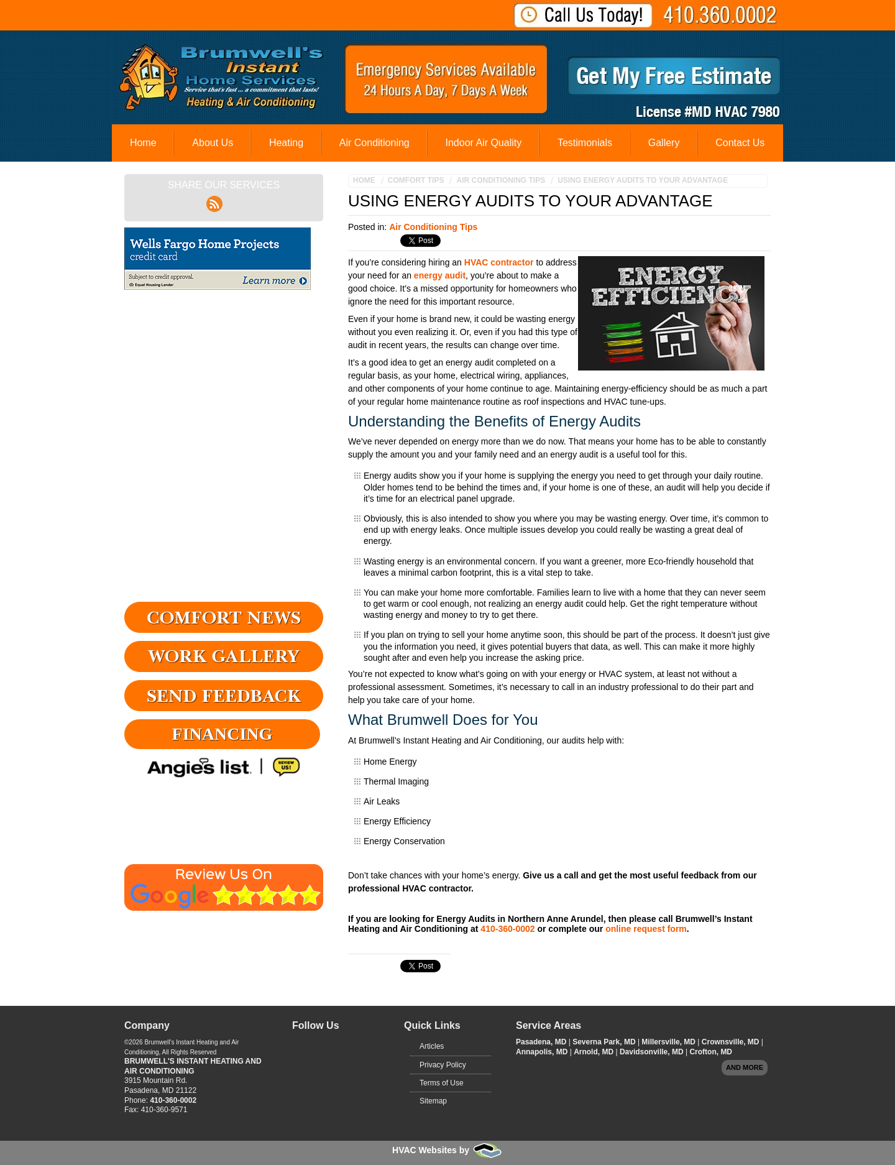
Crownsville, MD (731, 1042)
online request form (646, 929)
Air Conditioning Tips (500, 180)
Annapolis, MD (543, 1052)
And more (744, 1067)
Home (143, 142)
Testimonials (585, 142)
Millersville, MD (669, 1042)
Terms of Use (442, 1083)
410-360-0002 (507, 929)
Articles (432, 1046)
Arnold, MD (594, 1052)
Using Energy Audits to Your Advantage (643, 180)
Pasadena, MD (542, 1042)
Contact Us (739, 142)
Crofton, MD (710, 1052)
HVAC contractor (499, 262)
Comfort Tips (416, 180)
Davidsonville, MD (653, 1052)
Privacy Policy (443, 1065)
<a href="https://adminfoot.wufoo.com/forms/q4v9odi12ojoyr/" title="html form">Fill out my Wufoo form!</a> (223, 448)
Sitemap (433, 1101)
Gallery (664, 142)
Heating (286, 142)
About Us (212, 142)
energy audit (440, 275)
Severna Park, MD (605, 1042)
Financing (222, 734)
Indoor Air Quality (483, 142)
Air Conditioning (374, 142)
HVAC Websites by (447, 1150)
